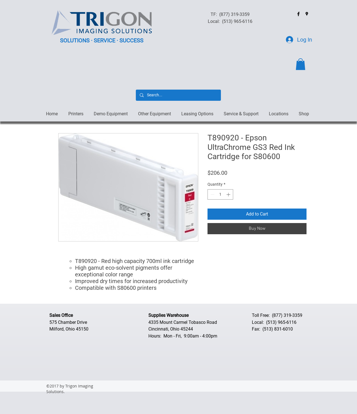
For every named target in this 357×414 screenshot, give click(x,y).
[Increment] (228, 194)
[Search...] (178, 95)
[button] (300, 64)
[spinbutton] (220, 194)
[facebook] (298, 14)
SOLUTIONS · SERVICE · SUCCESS (101, 40)
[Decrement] (211, 194)
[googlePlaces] (307, 14)
